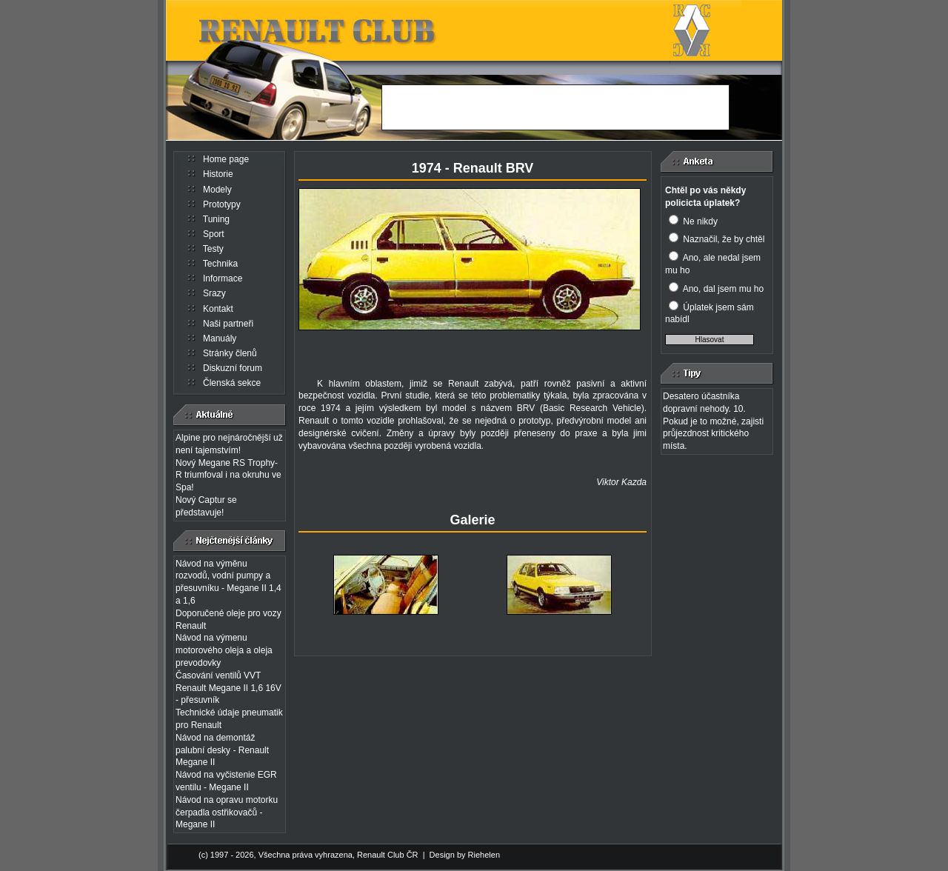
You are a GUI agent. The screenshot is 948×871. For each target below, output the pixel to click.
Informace (222, 278)
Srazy (214, 293)
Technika (220, 263)
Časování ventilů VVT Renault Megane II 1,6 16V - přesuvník (228, 688)
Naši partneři (228, 323)
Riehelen (484, 854)
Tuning (216, 219)
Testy (213, 249)
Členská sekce (232, 383)
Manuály (219, 338)
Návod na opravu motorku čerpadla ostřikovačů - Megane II (227, 812)
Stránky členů (230, 353)
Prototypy (222, 204)
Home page (226, 159)
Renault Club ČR (387, 854)
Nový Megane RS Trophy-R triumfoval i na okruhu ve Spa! (228, 475)
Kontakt (218, 309)
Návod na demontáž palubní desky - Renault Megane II (222, 750)
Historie (218, 174)
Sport (213, 234)
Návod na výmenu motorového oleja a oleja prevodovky (224, 650)
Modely (217, 189)
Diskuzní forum (232, 368)
